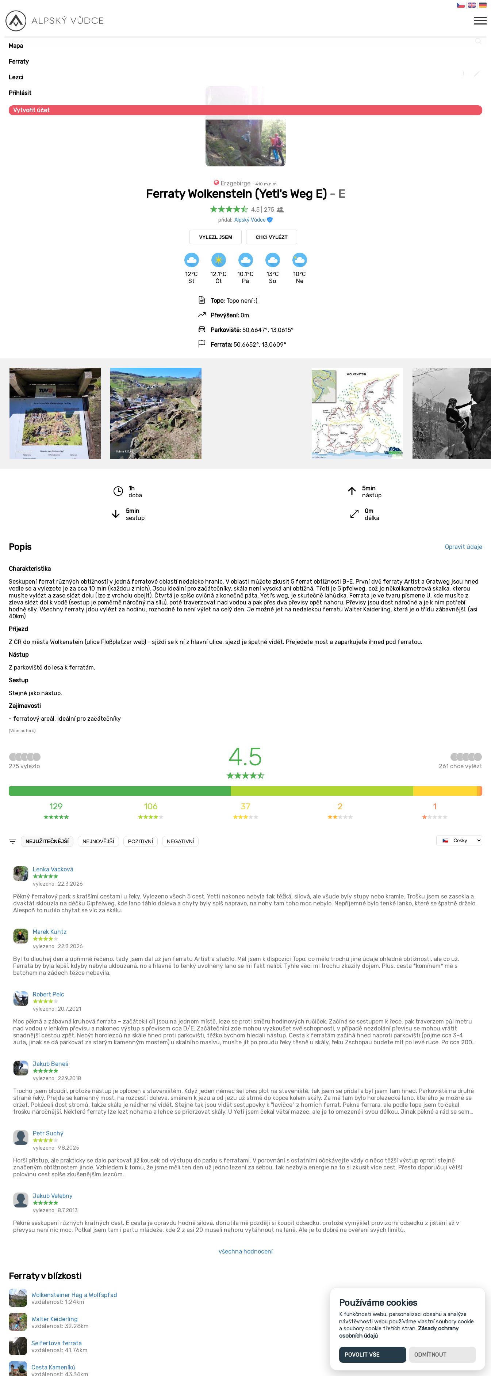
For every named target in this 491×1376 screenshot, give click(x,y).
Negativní (180, 841)
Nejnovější (98, 841)
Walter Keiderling (54, 1319)
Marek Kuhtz (50, 931)
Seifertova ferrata (56, 1343)
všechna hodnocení (246, 1251)
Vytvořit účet (31, 110)
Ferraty (19, 61)
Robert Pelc (48, 994)
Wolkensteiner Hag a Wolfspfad (74, 1295)
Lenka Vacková (53, 869)
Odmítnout (430, 1355)
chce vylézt (460, 763)
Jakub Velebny (53, 1195)
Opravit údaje (463, 546)
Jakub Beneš (50, 1063)
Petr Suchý (48, 1133)
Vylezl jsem (215, 237)
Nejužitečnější (47, 841)
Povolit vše (362, 1355)
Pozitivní (140, 841)
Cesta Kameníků (53, 1367)
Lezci (16, 77)
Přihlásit (20, 93)
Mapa (16, 45)
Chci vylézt (271, 237)
